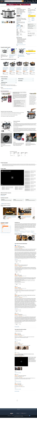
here (10, 98)
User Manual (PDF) (3, 208)
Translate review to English (18, 385)
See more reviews (17, 339)
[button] (1, 3)
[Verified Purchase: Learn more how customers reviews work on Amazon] (20, 261)
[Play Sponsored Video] (9, 224)
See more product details (20, 43)
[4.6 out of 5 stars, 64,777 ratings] (5, 70)
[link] (13, 51)
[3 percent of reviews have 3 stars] (6, 241)
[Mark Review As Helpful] (16, 275)
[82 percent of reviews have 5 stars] (6, 239)
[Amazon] (2, 1)
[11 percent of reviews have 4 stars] (6, 240)
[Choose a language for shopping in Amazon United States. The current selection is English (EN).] (25, 1)
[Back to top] (18, 423)
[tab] (16, 244)
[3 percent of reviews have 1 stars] (6, 244)
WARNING (2, 216)
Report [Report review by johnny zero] (20, 337)
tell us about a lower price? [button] (9, 101)
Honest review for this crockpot (7, 184)
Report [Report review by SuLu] (20, 324)
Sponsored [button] (2, 219)
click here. (4, 98)
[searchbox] (14, 1)
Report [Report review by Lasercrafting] (20, 297)
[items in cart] (36, 1)
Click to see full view (8, 20)
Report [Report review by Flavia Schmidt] (15, 384)
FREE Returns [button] (19, 21)
